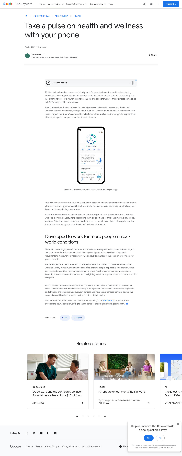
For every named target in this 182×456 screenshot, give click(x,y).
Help (123, 446)
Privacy (29, 446)
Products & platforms (77, 4)
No (156, 441)
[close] (174, 427)
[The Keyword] (26, 16)
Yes (145, 441)
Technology (61, 16)
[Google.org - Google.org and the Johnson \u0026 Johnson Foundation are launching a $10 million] (57, 381)
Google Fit (78, 317)
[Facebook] (48, 433)
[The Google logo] (15, 447)
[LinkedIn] (55, 433)
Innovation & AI (56, 4)
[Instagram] (27, 433)
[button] (152, 55)
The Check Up (108, 300)
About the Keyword (92, 446)
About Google (52, 446)
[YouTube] (41, 433)
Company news (98, 4)
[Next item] (170, 379)
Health (77, 16)
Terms (39, 446)
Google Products (70, 446)
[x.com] (34, 433)
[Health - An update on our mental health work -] (124, 381)
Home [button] (42, 4)
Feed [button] (111, 4)
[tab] (77, 416)
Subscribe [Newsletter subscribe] (171, 4)
